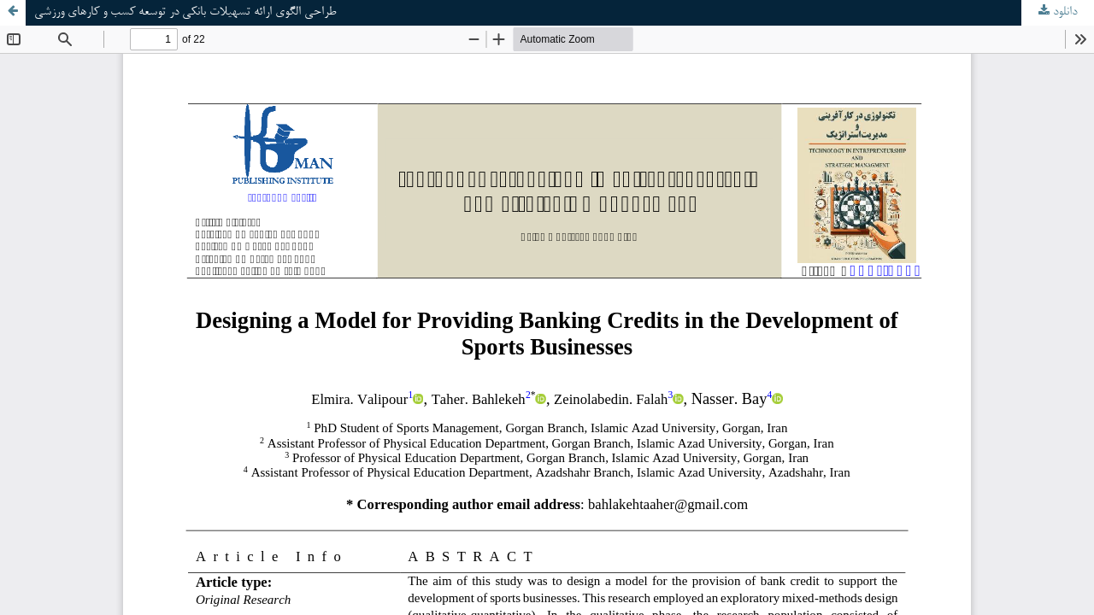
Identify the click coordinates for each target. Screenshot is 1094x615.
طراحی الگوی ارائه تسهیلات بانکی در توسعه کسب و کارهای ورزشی (185, 12)
